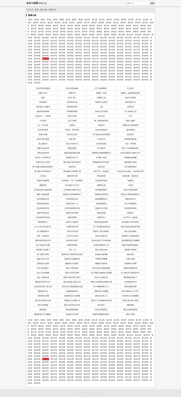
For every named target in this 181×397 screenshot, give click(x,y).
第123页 (62, 41)
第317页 (54, 80)
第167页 (54, 50)
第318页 (62, 80)
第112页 (95, 38)
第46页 (99, 26)
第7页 (68, 20)
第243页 (62, 65)
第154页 (70, 47)
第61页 (84, 29)
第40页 (55, 26)
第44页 (84, 26)
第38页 (41, 26)
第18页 (145, 20)
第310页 (120, 77)
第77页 (77, 32)
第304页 (70, 77)
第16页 (131, 20)
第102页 (138, 35)
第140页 (78, 44)
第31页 (116, 23)
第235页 (120, 62)
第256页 (45, 68)
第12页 (102, 20)
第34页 (138, 23)
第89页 (41, 35)
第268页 (145, 68)
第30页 (108, 23)
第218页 (104, 59)
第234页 (112, 62)
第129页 (112, 41)
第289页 (70, 74)
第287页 (54, 74)
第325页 (120, 80)
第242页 (54, 65)
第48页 (114, 26)
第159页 (112, 47)
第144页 (112, 44)
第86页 (143, 32)
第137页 (54, 44)
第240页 (37, 65)
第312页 (136, 77)
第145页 (120, 44)
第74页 (55, 32)
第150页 (37, 47)
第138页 (62, 44)
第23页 (57, 23)
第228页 (62, 62)
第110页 (78, 38)
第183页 (62, 53)
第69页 (143, 29)
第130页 (120, 41)
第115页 (120, 38)
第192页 (136, 53)
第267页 (136, 68)
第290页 (78, 74)
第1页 (30, 20)
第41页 (63, 26)
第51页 (136, 26)
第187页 (95, 53)
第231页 (87, 62)
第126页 (87, 41)
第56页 (48, 29)
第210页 (37, 59)
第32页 (123, 23)
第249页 (112, 65)
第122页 (54, 41)
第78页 (84, 32)
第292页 (95, 74)
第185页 (78, 53)
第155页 (78, 47)
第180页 (37, 53)
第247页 (95, 65)
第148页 (145, 44)
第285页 (37, 74)
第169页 (70, 50)
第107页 (54, 38)
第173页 (103, 50)
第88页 (33, 35)
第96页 (92, 35)
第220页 (120, 59)
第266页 (128, 68)
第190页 (120, 53)
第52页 (143, 26)
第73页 (48, 32)
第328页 (145, 80)
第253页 (145, 65)
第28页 (94, 23)
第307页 (95, 77)
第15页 (124, 20)
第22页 (50, 23)
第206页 (128, 56)
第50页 (128, 26)
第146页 (128, 44)
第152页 (54, 47)
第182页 (54, 53)
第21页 (43, 23)
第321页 (87, 80)
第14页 (116, 20)
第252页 (136, 65)
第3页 (43, 20)
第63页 (99, 29)
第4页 (49, 20)
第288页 (62, 74)
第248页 (103, 65)
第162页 (136, 47)
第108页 (62, 38)
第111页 (87, 38)
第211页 (45, 59)
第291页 (87, 74)
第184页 (70, 53)
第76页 (70, 32)
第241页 (45, 65)
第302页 (54, 77)
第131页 (128, 41)
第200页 (78, 56)
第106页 (45, 38)
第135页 (37, 44)
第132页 (136, 41)
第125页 (78, 41)
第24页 (65, 23)
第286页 (45, 74)
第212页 (54, 59)
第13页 (109, 20)
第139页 (70, 44)
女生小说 (43, 10)
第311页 (128, 77)
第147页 (136, 44)
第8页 (74, 20)
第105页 (37, 38)
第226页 (45, 62)
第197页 (54, 56)
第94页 (77, 35)
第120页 (37, 41)
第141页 (87, 44)
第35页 (145, 23)
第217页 (95, 59)
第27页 (86, 23)
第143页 (103, 44)
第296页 (128, 74)
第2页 (36, 20)
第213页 (62, 59)
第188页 (103, 53)
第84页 (128, 32)
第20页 (35, 23)
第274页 (70, 71)
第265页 (120, 68)
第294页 (112, 74)
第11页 (94, 20)
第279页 (112, 71)
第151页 (45, 47)
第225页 (37, 62)
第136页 (45, 44)
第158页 (103, 47)
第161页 (128, 47)
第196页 (45, 56)
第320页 (78, 80)
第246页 (87, 65)
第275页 (78, 71)
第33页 (130, 23)
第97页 (99, 35)
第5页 (55, 20)
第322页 (95, 80)
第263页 (103, 68)
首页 (36, 10)
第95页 (84, 35)
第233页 (103, 62)
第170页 (78, 50)
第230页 (78, 62)
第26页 (79, 23)
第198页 (62, 56)
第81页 (106, 32)
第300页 (37, 77)
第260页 (78, 68)
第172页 (95, 50)
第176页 (128, 50)
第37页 (33, 26)
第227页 (54, 62)
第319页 (70, 80)
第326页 (128, 80)
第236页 (128, 62)
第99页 (114, 35)
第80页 (99, 32)
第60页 (77, 29)
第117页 (136, 38)
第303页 (62, 77)
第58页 (63, 29)
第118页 (145, 38)
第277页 (95, 71)
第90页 (48, 35)
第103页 (146, 35)
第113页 (103, 38)
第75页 (63, 32)
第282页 (136, 71)
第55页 (41, 29)
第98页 (106, 35)
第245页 (78, 65)
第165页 (37, 50)
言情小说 (52, 10)
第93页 (70, 35)
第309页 (112, 77)
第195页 (37, 56)
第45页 (92, 26)
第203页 (103, 56)
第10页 (87, 20)
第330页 (37, 83)
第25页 (72, 23)
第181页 (45, 53)
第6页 (61, 20)
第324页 (112, 80)
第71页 (33, 32)
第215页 (79, 59)
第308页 (103, 77)
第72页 (41, 32)
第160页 (120, 47)
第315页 (37, 80)
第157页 (95, 47)
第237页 (136, 62)
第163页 (145, 47)
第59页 (70, 29)
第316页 (45, 80)
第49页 (121, 26)
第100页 (121, 35)
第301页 (45, 77)
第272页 (54, 71)
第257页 (54, 68)
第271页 (45, 71)
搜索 (152, 3)
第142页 (95, 44)
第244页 (70, 65)
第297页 (136, 74)
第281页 (128, 71)
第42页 (70, 26)
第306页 (87, 77)
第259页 (70, 68)
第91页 (55, 35)
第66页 (121, 29)
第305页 (78, 77)
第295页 (120, 74)
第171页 (87, 50)
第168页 (62, 50)
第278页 (103, 71)
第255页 (37, 68)
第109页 (70, 38)
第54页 (33, 29)
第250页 (120, 65)
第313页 (145, 77)
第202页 (95, 56)
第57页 (55, 29)
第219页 (112, 59)
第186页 (87, 53)
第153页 (62, 47)
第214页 (70, 59)
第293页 (103, 74)
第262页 (95, 68)
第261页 (87, 68)
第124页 (70, 41)
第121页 (45, 41)
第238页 (145, 62)
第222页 (137, 59)
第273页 (62, 71)
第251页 (128, 65)
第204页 (112, 56)
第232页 (95, 62)
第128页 (103, 41)
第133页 (145, 41)
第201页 (87, 56)
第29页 (101, 23)
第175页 (120, 50)
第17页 (138, 20)
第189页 (112, 53)
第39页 (48, 26)
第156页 (87, 47)
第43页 (77, 26)
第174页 (112, 50)
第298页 (145, 74)
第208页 (145, 56)
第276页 (87, 71)
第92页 (63, 35)
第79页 (92, 32)
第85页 (136, 32)
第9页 (80, 20)
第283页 (145, 71)
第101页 (130, 35)
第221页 (128, 59)
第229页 (70, 62)
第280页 (120, 71)
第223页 (145, 59)
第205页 (120, 56)
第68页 (136, 29)
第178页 (145, 50)
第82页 (114, 32)
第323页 (103, 80)
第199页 (70, 56)
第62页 (92, 29)
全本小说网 (32, 3)
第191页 (128, 53)
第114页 (112, 38)
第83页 (121, 32)
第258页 (62, 68)
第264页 (112, 68)
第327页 (136, 80)
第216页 (87, 59)
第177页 (136, 50)
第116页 (128, 38)
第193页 (145, 53)
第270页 (37, 71)
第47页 (106, 26)
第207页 (136, 56)
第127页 (95, 41)
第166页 (45, 50)
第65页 (114, 29)
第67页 (128, 29)
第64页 (106, 29)
